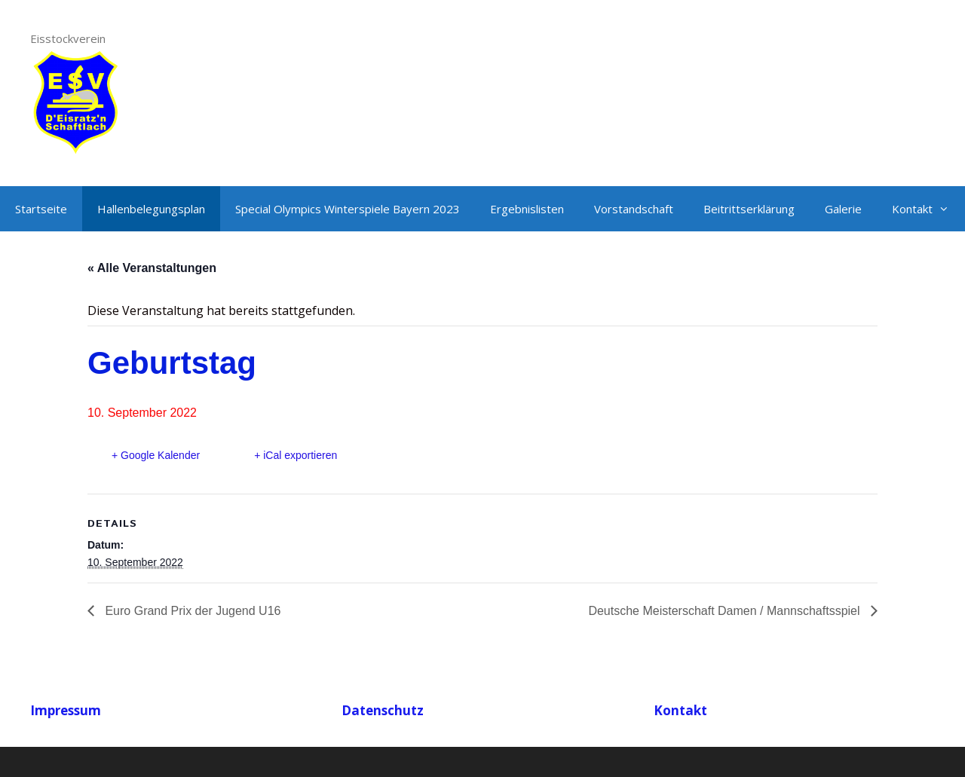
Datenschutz (383, 710)
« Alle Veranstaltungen (151, 268)
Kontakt (928, 208)
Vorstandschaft (633, 208)
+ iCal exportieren (295, 455)
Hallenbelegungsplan (151, 208)
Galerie (843, 208)
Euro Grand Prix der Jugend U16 (191, 610)
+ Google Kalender (156, 455)
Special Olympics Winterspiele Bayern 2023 (347, 208)
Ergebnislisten (527, 208)
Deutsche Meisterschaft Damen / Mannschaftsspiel (725, 610)
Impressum (65, 710)
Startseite (41, 208)
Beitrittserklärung (749, 208)
